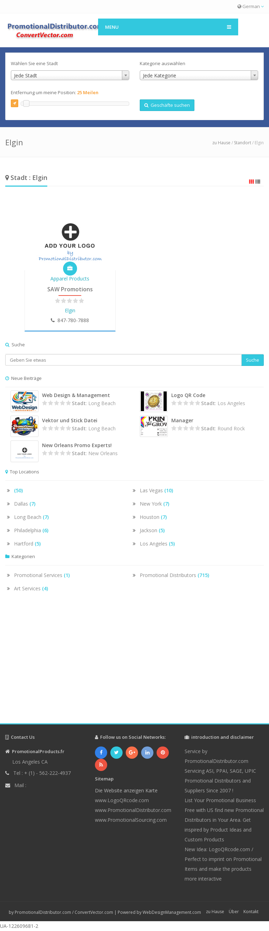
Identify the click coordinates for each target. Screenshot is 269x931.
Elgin (70, 310)
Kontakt (250, 912)
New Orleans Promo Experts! (77, 445)
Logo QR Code (188, 395)
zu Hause (221, 143)
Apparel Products (69, 278)
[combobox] (70, 75)
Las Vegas (156, 490)
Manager (182, 420)
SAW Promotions (70, 289)
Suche (252, 360)
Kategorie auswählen (162, 63)
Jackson (152, 530)
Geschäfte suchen (167, 105)
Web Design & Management (76, 395)
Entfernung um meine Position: (54, 92)
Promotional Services (42, 575)
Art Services (31, 588)
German (250, 6)
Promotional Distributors (174, 575)
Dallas (24, 503)
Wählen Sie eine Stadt (34, 63)
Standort (242, 143)
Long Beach (31, 517)
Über (234, 912)
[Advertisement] (134, 664)
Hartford (27, 543)
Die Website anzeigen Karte (126, 790)
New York (154, 503)
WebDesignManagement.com (172, 912)
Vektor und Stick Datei (69, 420)
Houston (153, 517)
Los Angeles (157, 543)
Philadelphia (31, 530)
